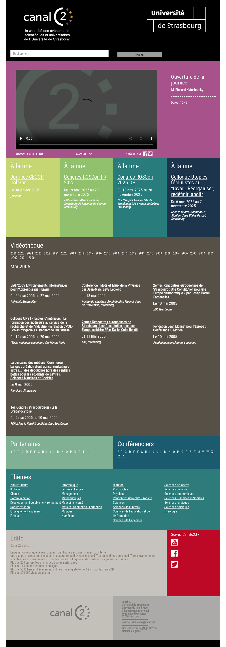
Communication (20, 498)
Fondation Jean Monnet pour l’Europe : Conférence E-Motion (179, 328)
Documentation (20, 507)
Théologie (170, 511)
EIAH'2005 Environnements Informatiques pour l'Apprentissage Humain (39, 287)
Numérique (68, 516)
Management (70, 494)
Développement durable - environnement (35, 502)
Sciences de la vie (175, 489)
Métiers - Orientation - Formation (82, 507)
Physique (118, 494)
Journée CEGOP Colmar (27, 180)
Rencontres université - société (132, 498)
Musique (67, 511)
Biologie (15, 489)
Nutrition (118, 485)
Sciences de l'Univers (126, 507)
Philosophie (120, 489)
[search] (59, 53)
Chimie (14, 494)
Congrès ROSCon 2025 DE (135, 180)
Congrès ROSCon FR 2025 (85, 180)
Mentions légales (131, 631)
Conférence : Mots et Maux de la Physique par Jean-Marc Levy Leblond (111, 287)
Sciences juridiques (176, 502)
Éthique (15, 516)
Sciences (119, 502)
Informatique (70, 485)
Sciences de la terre (176, 485)
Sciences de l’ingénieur (127, 520)
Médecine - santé (72, 502)
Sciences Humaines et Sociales (184, 498)
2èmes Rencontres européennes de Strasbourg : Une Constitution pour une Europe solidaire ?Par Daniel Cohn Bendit (110, 326)
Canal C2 (126, 602)
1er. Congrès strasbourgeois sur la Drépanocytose (33, 409)
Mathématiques (71, 498)
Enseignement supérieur (25, 511)
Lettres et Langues (73, 489)
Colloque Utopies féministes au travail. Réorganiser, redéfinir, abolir (192, 185)
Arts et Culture (19, 485)
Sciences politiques (176, 507)
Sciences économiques (179, 494)
